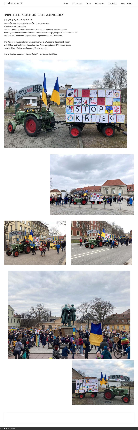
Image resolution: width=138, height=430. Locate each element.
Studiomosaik (13, 3)
